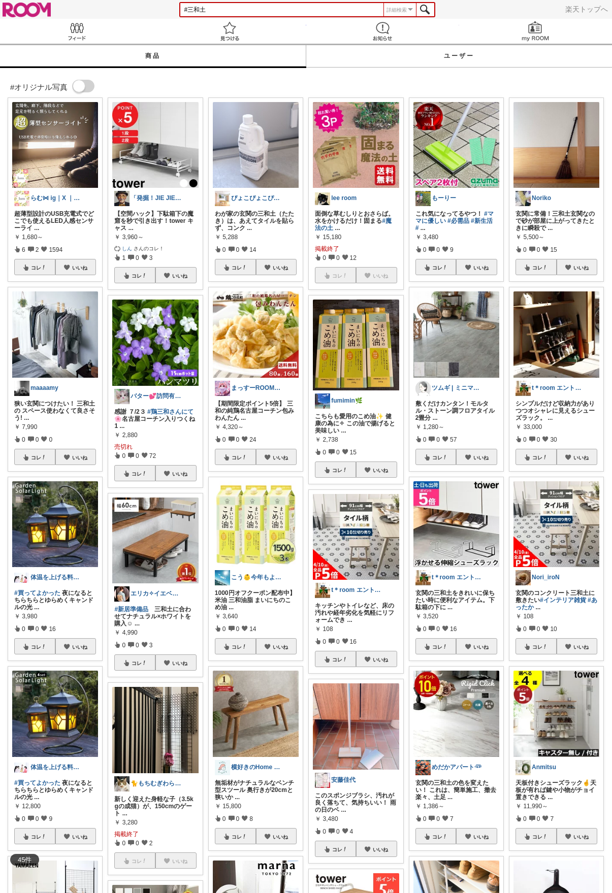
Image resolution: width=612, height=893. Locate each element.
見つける (229, 31)
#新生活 (482, 220)
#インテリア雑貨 (563, 600)
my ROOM (535, 31)
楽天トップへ (586, 9)
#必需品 (458, 220)
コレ (38, 267)
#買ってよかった (37, 593)
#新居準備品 (131, 609)
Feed (76, 31)
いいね (79, 267)
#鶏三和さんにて (170, 411)
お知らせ (382, 31)
